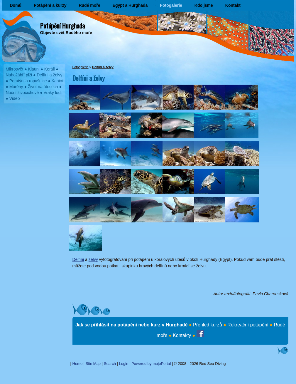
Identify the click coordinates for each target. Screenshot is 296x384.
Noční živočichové (22, 92)
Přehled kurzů (207, 324)
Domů (16, 5)
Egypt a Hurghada (130, 5)
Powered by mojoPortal (151, 363)
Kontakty (182, 335)
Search (110, 363)
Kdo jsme (203, 5)
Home (77, 363)
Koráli (49, 69)
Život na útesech (43, 86)
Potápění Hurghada (62, 25)
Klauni (34, 69)
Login (123, 363)
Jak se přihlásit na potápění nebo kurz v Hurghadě (131, 324)
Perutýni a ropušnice (28, 80)
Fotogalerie (171, 5)
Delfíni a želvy (49, 75)
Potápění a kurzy (50, 5)
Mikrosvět (14, 69)
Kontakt (233, 5)
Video (14, 98)
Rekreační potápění (247, 324)
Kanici (57, 80)
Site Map (93, 363)
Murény (16, 86)
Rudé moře (89, 5)
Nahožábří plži (19, 75)
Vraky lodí (53, 92)
